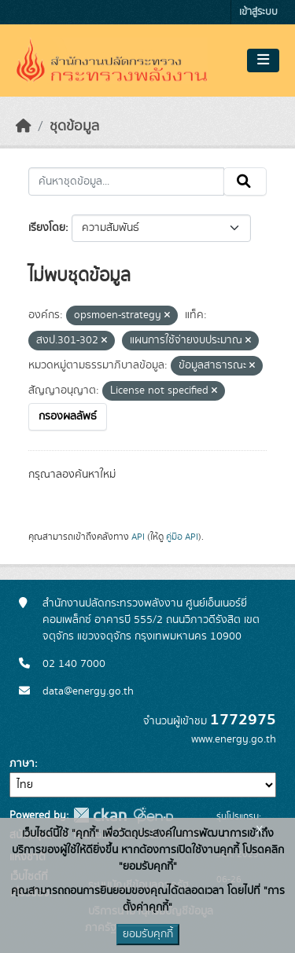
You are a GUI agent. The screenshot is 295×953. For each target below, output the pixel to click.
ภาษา (22, 764)
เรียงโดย (46, 228)
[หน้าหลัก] (23, 126)
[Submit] (245, 181)
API (138, 537)
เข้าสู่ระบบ (258, 12)
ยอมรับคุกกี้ (148, 934)
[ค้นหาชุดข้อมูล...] (126, 181)
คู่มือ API (182, 537)
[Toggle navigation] (263, 60)
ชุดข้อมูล (74, 126)
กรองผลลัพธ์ (68, 416)
